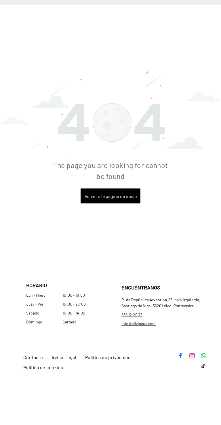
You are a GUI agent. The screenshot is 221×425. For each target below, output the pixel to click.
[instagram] (192, 356)
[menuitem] (33, 357)
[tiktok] (203, 367)
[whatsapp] (203, 356)
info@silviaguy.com (138, 323)
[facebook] (180, 356)
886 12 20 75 (131, 314)
